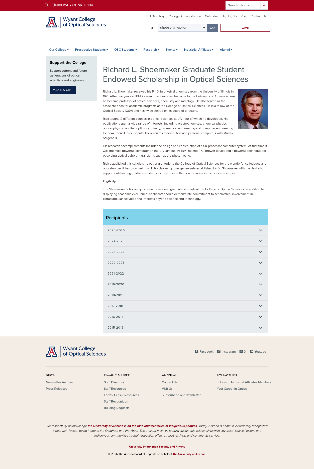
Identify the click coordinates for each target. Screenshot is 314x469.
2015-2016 (116, 328)
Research (150, 50)
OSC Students (124, 50)
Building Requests (116, 408)
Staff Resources (115, 389)
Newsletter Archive (59, 382)
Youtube (260, 352)
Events (170, 50)
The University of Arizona (189, 454)
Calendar (211, 16)
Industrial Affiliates (197, 50)
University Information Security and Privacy (157, 446)
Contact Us (258, 16)
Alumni (225, 50)
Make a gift (63, 90)
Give (245, 28)
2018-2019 (116, 295)
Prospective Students (90, 50)
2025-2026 (116, 230)
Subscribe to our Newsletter (181, 395)
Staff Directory (114, 382)
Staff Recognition (116, 402)
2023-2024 (116, 252)
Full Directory (155, 16)
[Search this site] (243, 5)
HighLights (229, 16)
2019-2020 (116, 284)
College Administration (185, 16)
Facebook (206, 352)
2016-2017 (115, 317)
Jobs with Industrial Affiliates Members (244, 382)
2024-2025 (116, 241)
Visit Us (167, 389)
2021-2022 (116, 274)
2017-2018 (115, 306)
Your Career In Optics (232, 389)
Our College (57, 50)
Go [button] (213, 27)
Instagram (229, 352)
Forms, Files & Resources (121, 395)
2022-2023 (116, 263)
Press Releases (56, 389)
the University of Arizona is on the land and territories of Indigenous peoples (142, 426)
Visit (244, 16)
